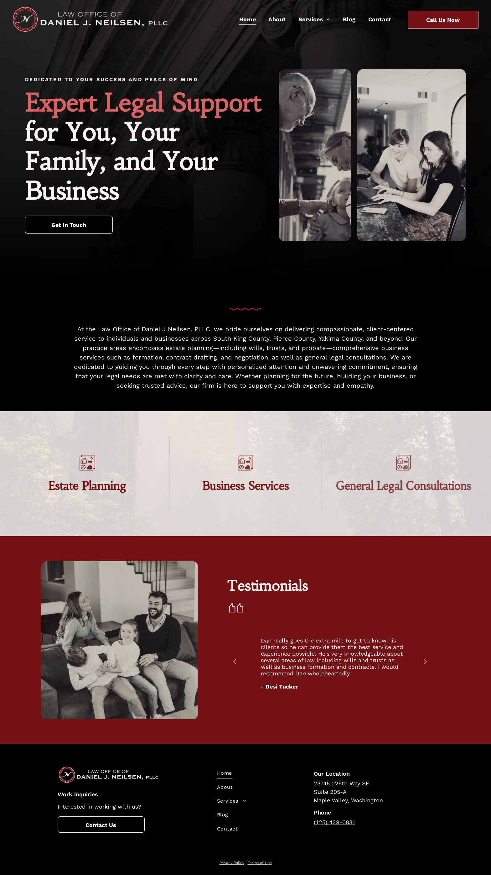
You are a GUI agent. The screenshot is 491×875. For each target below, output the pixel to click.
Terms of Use (260, 863)
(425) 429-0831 (334, 822)
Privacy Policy (232, 863)
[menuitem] (247, 19)
